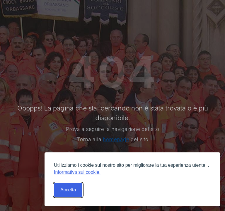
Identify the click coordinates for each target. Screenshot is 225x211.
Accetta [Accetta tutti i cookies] (68, 189)
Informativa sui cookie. (77, 172)
